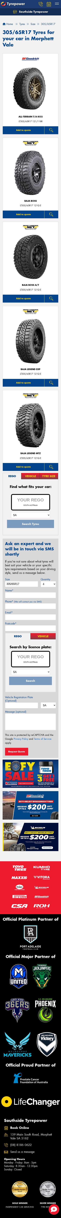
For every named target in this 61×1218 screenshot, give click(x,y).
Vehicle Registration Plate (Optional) (19, 699)
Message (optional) (15, 711)
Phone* (23, 601)
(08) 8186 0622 (21, 1145)
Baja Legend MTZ (30, 453)
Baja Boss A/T (30, 285)
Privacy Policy (21, 739)
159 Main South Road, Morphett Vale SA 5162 (31, 1136)
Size (7, 579)
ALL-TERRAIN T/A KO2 (31, 116)
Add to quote (23, 130)
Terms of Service (42, 739)
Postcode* (10, 623)
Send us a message (22, 1152)
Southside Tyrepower (30, 12)
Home (8, 24)
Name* (9, 590)
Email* (9, 612)
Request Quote (16, 751)
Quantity (45, 579)
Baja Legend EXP (30, 369)
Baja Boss (30, 201)
